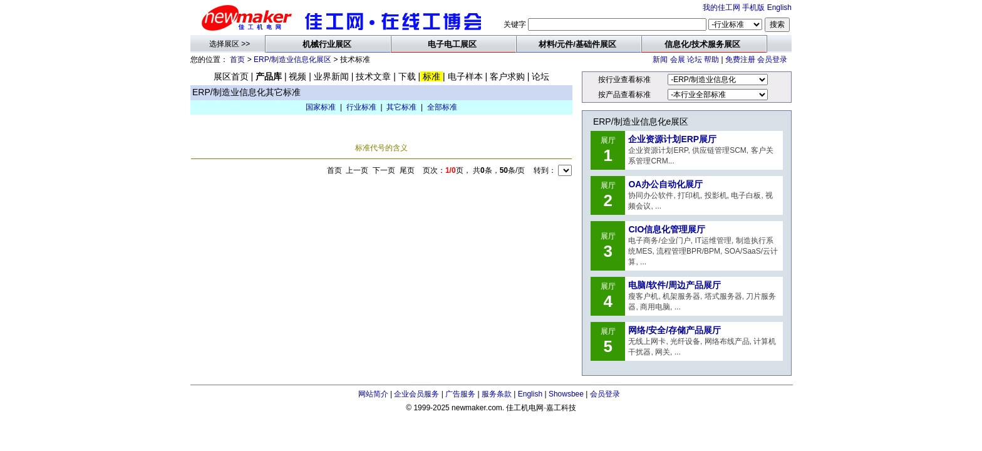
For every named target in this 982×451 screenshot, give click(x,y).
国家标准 (321, 107)
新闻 (660, 59)
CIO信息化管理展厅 (666, 229)
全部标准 (442, 107)
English (779, 7)
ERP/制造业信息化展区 (292, 59)
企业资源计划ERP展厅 (672, 139)
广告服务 (460, 394)
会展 (677, 59)
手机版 (753, 7)
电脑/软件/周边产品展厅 (674, 285)
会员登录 (772, 59)
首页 (237, 59)
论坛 (694, 59)
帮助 (711, 59)
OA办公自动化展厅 (665, 184)
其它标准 (401, 107)
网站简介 (373, 394)
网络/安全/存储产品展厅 (674, 330)
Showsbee (566, 394)
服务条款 (497, 394)
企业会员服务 (416, 394)
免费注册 (740, 59)
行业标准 (361, 107)
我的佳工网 (721, 7)
